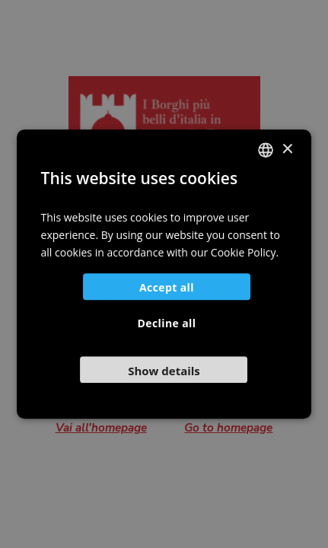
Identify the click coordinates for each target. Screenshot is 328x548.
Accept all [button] (166, 287)
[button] (164, 369)
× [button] (286, 149)
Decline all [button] (167, 323)
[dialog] (164, 274)
